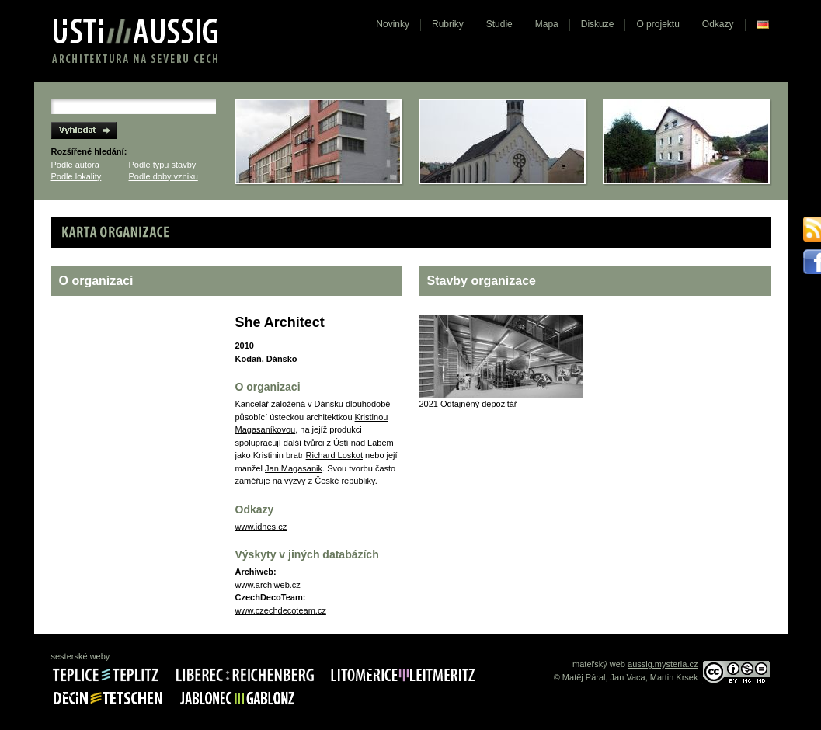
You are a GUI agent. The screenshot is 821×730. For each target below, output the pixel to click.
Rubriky (448, 24)
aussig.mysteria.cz (663, 664)
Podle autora (75, 164)
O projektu (657, 24)
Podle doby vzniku (163, 176)
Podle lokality (76, 176)
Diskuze (597, 24)
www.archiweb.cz (268, 584)
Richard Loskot (334, 455)
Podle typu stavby (163, 164)
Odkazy (718, 24)
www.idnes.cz (261, 526)
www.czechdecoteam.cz (280, 610)
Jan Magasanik (293, 468)
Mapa (546, 24)
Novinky (392, 24)
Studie (499, 24)
